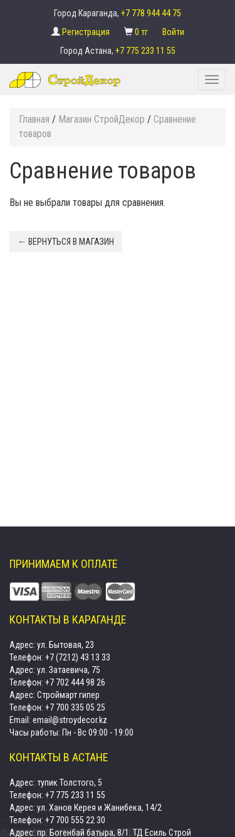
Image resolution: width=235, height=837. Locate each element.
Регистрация (87, 32)
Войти (173, 32)
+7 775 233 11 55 (145, 51)
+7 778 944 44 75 (151, 13)
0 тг (142, 32)
